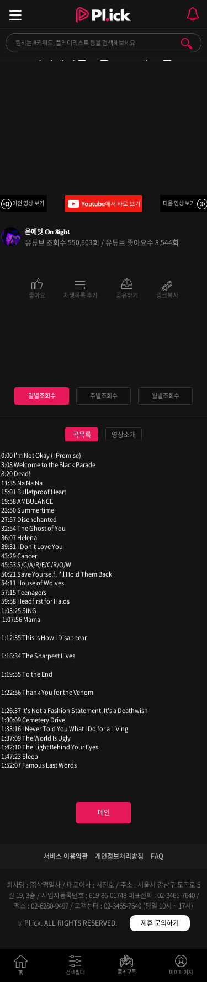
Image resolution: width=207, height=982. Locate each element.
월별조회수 (165, 395)
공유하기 (127, 294)
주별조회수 (104, 395)
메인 (104, 812)
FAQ (157, 856)
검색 (187, 44)
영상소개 (124, 435)
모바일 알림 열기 (193, 14)
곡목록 (82, 435)
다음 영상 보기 (179, 203)
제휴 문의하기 (160, 923)
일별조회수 (42, 395)
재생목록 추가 (80, 294)
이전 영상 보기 (28, 203)
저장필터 (129, 967)
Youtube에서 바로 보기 (103, 203)
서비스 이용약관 (66, 856)
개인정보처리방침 (119, 856)
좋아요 (37, 294)
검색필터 (77, 967)
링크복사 (167, 294)
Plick (103, 25)
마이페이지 (181, 967)
